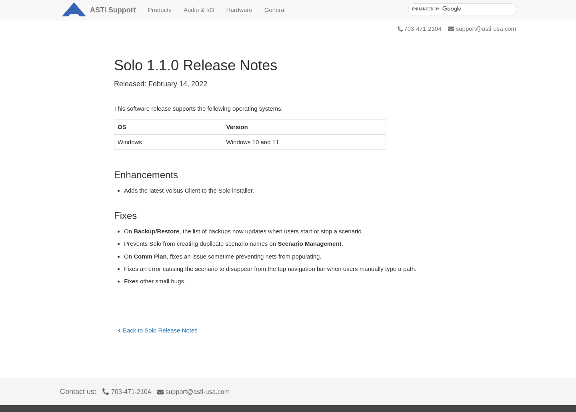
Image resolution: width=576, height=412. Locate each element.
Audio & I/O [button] (199, 9)
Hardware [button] (239, 9)
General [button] (275, 9)
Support (113, 10)
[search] (462, 9)
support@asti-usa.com (482, 28)
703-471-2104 (419, 28)
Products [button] (160, 9)
